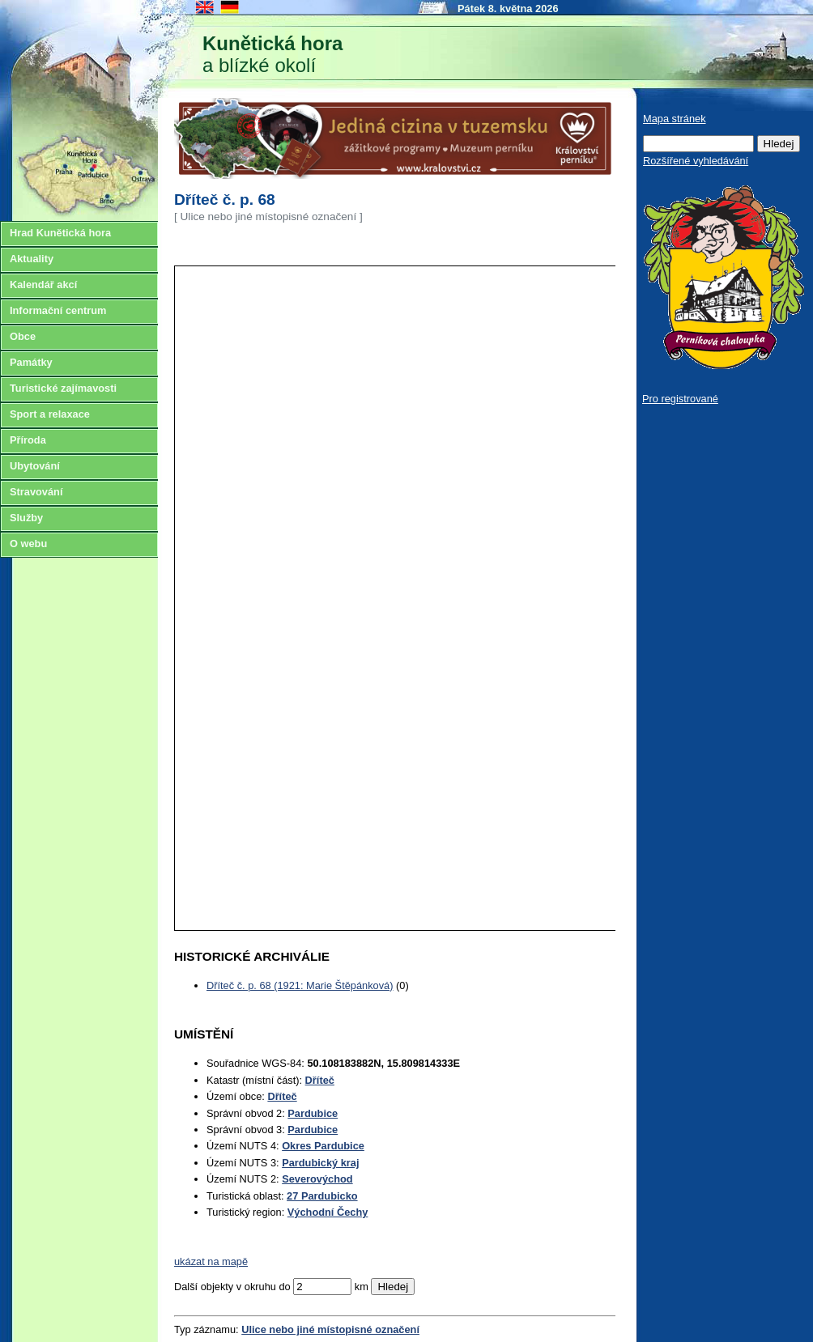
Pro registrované (680, 399)
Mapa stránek (674, 119)
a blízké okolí (272, 54)
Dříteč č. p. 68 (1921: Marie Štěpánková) (299, 985)
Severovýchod (317, 1179)
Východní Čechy (327, 1212)
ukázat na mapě (211, 1261)
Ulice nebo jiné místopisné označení (330, 1329)
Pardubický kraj (320, 1163)
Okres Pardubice (323, 1146)
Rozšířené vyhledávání (695, 161)
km (361, 1286)
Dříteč (319, 1080)
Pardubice (312, 1113)
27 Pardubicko (322, 1196)
